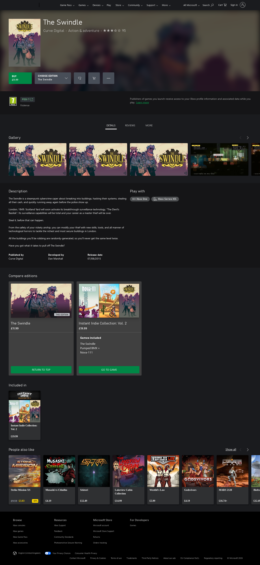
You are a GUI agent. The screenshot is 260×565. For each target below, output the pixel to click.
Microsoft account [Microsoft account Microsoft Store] (101, 525)
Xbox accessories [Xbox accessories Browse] (20, 542)
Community (134, 5)
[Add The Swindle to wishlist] (79, 78)
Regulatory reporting (213, 558)
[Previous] (240, 137)
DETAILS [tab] (111, 125)
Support (151, 5)
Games (82, 5)
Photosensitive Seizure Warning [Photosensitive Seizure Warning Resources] (68, 542)
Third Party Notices (150, 558)
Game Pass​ (66, 5)
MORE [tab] (149, 125)
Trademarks (132, 558)
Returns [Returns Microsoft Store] (96, 537)
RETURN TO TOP (41, 369)
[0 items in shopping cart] (222, 4)
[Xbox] (49, 5)
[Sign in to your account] (237, 5)
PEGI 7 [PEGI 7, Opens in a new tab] (27, 99)
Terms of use (116, 558)
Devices (97, 5)
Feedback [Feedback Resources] (58, 531)
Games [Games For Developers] (133, 525)
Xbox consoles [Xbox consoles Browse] (19, 525)
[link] (24, 415)
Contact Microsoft (77, 558)
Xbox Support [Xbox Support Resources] (60, 525)
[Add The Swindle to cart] (94, 78)
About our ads (169, 558)
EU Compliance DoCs (190, 558)
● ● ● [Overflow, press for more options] (108, 78)
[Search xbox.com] (208, 5)
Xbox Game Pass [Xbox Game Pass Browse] (20, 537)
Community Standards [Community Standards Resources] (63, 537)
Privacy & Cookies (98, 558)
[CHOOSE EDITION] (53, 78)
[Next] (247, 137)
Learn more (142, 102)
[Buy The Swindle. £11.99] (20, 78)
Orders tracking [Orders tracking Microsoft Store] (100, 542)
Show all (231, 449)
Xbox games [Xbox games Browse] (18, 531)
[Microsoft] (25, 5)
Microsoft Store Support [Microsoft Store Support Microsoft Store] (103, 531)
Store (118, 5)
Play (109, 5)
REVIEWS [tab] (130, 125)
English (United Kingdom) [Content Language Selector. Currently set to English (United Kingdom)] (29, 553)
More (165, 5)
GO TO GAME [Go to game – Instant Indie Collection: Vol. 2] (109, 369)
